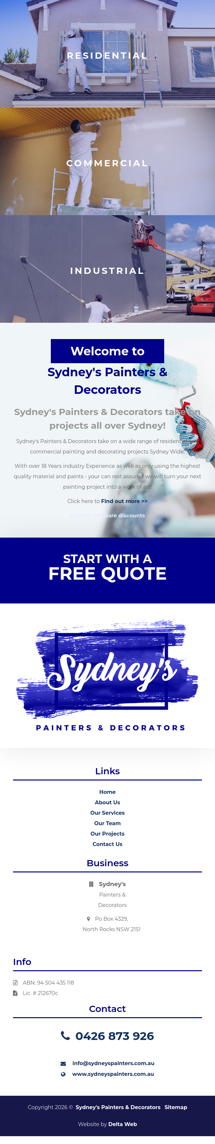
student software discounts (107, 516)
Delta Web (122, 1124)
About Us (107, 802)
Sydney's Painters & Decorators (118, 1107)
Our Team (107, 823)
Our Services (107, 813)
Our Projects (108, 834)
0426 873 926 (107, 1036)
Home (107, 792)
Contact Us (107, 844)
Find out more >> (124, 501)
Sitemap (176, 1107)
